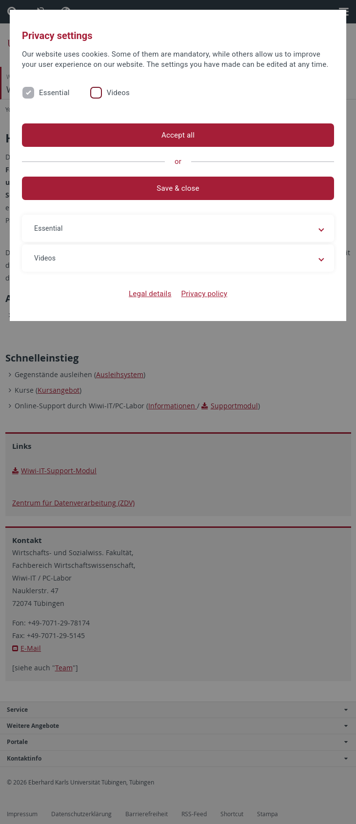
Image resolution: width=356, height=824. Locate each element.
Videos (118, 92)
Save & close (178, 188)
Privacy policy (204, 293)
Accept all (178, 135)
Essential (54, 92)
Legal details (150, 293)
